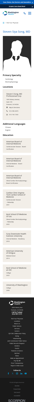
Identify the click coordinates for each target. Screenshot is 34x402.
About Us (17, 323)
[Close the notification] (32, 2)
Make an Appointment (17, 358)
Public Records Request (17, 343)
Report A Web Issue (17, 365)
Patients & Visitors (17, 351)
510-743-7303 (13, 114)
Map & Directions (14, 107)
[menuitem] (17, 386)
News (17, 356)
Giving (17, 336)
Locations (17, 321)
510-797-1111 (17, 314)
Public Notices (17, 326)
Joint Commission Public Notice (17, 341)
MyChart (17, 353)
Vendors (17, 346)
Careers (17, 331)
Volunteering (17, 338)
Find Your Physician (17, 319)
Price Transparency (17, 363)
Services (17, 328)
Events (17, 348)
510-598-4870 (13, 111)
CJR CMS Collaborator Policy (17, 333)
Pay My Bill (17, 361)
